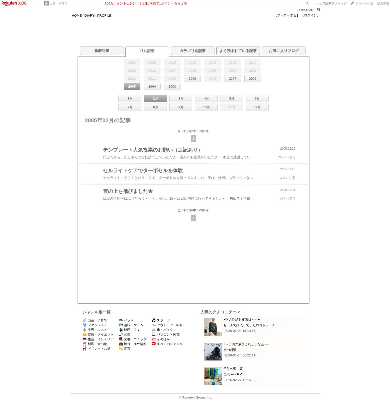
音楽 (124, 334)
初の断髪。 (231, 350)
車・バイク (162, 330)
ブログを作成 (364, 3)
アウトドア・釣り (167, 325)
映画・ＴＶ (129, 330)
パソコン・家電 (166, 334)
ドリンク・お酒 (96, 348)
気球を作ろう (233, 374)
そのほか (161, 339)
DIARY (90, 15)
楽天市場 (383, 3)
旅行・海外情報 (133, 344)
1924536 (307, 10)
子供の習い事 (233, 369)
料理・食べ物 (95, 344)
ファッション (95, 325)
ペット (126, 320)
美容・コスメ (95, 330)
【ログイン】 (310, 15)
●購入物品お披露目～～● (241, 319)
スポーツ (161, 320)
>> (331, 3)
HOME (77, 15)
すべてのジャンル (167, 344)
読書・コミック (133, 339)
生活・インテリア (98, 339)
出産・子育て (58, 3)
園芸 (124, 348)
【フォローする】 (287, 15)
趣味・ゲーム (131, 325)
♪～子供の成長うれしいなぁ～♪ (246, 344)
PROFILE (104, 15)
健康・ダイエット (98, 334)
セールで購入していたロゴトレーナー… (252, 325)
